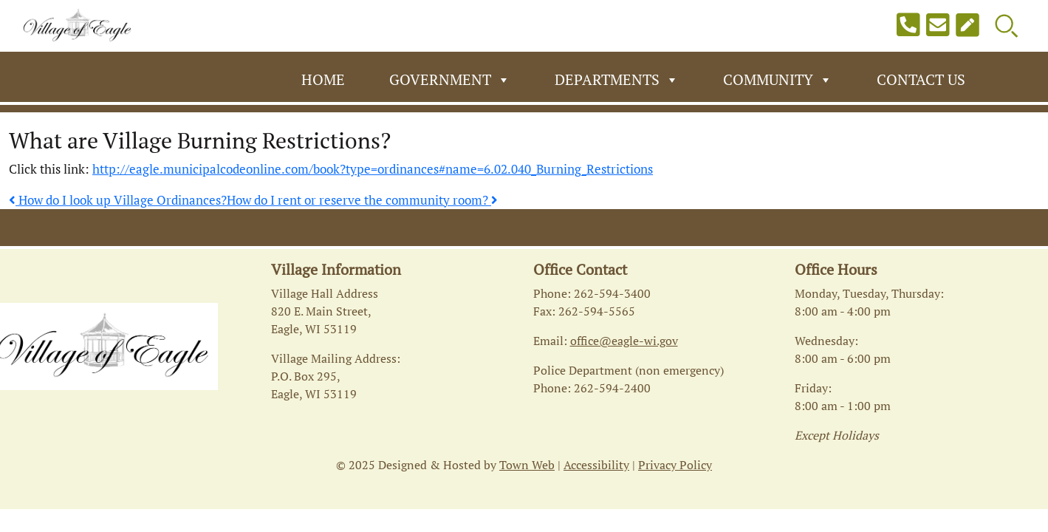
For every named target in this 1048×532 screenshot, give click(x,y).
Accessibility (596, 465)
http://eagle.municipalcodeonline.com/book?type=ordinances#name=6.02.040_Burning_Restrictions (372, 168)
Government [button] (449, 80)
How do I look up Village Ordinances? (118, 199)
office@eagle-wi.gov (624, 340)
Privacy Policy (675, 465)
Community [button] (777, 80)
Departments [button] (617, 80)
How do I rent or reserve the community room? (362, 199)
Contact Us (921, 79)
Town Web (527, 465)
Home (323, 79)
